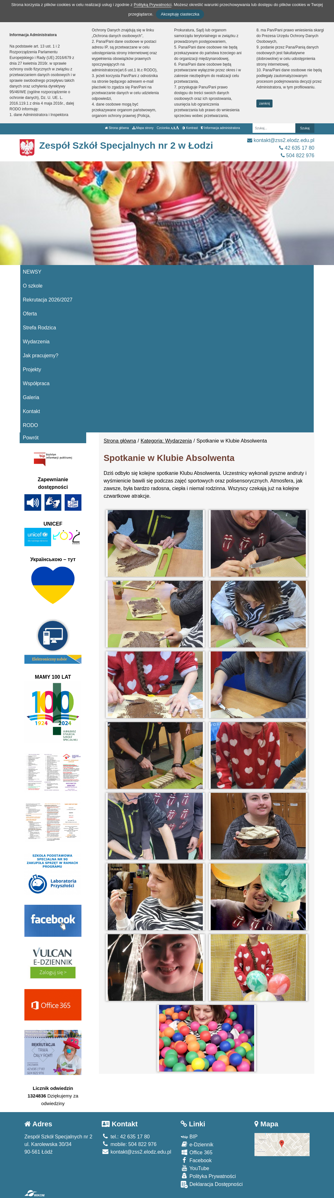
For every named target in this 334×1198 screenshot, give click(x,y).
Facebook (196, 1160)
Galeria (31, 397)
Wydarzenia (36, 341)
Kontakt (31, 411)
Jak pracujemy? (40, 355)
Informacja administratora (220, 128)
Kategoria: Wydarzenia (166, 441)
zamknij (264, 103)
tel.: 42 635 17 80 (126, 1136)
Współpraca (36, 383)
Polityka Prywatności (208, 1176)
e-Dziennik (197, 1144)
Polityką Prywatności (152, 4)
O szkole (32, 285)
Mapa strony (143, 128)
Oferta (30, 313)
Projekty (32, 369)
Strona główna (117, 128)
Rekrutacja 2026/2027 (48, 299)
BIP (189, 1136)
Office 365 (196, 1152)
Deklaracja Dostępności (212, 1184)
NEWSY (32, 272)
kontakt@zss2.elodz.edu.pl (280, 140)
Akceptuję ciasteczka (180, 14)
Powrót (31, 437)
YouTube (195, 1168)
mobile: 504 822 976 (129, 1144)
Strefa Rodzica (39, 327)
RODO (30, 425)
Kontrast (190, 128)
